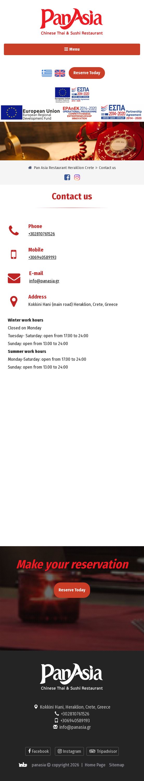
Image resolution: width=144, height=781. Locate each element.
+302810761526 (41, 234)
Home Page (95, 765)
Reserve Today (86, 72)
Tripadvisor (102, 751)
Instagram (69, 751)
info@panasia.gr (44, 281)
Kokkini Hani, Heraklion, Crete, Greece (75, 707)
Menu (82, 50)
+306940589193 (42, 257)
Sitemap (116, 765)
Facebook (38, 751)
